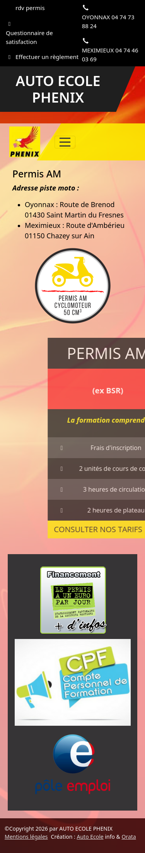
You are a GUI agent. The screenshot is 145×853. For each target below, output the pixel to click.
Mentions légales (26, 836)
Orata (128, 836)
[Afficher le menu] (65, 142)
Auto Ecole (90, 836)
